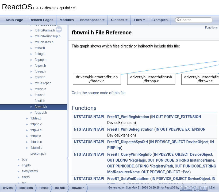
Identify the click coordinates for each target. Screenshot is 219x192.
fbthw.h (40, 48)
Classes (119, 20)
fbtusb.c (36, 142)
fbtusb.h (40, 89)
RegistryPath (162, 166)
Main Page (14, 20)
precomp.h (38, 153)
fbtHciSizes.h (44, 42)
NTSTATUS (83, 117)
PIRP (111, 148)
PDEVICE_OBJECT (170, 142)
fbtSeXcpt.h (43, 83)
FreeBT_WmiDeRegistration (130, 129)
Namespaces (92, 20)
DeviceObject (197, 142)
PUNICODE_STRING (172, 160)
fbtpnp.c (36, 124)
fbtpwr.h (40, 65)
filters (26, 177)
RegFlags (138, 160)
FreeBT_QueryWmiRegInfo (129, 154)
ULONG (122, 160)
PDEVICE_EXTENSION (182, 117)
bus (24, 159)
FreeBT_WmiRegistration (128, 117)
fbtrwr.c (35, 136)
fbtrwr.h (40, 77)
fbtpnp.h (40, 60)
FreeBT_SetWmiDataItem (128, 179)
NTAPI (98, 117)
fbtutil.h (40, 101)
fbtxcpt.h (41, 112)
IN (153, 117)
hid (24, 183)
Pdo (186, 172)
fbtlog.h (40, 54)
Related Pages (41, 20)
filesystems (30, 171)
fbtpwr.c (35, 130)
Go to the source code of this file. (99, 93)
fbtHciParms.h (45, 30)
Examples (159, 20)
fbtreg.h (40, 71)
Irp (119, 148)
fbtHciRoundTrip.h (47, 36)
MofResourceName (123, 172)
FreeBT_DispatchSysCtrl (127, 142)
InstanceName (202, 160)
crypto (26, 165)
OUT (159, 117)
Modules (67, 20)
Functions (211, 27)
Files (139, 20)
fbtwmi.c (36, 148)
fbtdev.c (35, 118)
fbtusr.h (40, 95)
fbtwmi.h (41, 107)
